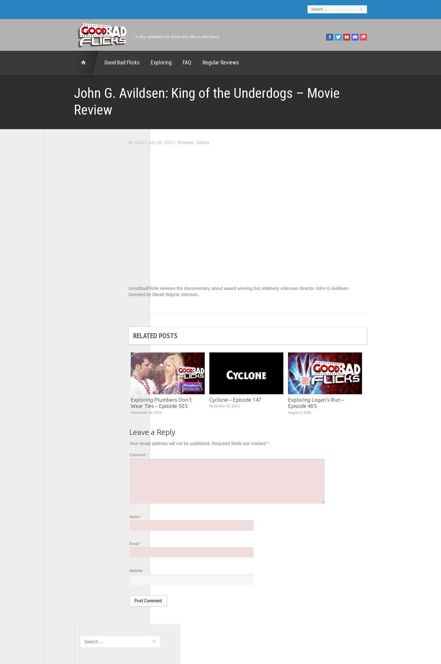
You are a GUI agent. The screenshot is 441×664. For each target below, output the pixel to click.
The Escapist (63, 294)
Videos (233, 125)
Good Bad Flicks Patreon (74, 259)
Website (166, 559)
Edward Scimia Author (71, 234)
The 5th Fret (62, 276)
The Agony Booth (67, 285)
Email (165, 531)
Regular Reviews (190, 62)
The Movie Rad (65, 302)
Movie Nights (63, 268)
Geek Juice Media (67, 251)
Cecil (169, 125)
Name (165, 504)
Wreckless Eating (67, 328)
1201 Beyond (63, 225)
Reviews (215, 125)
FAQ (157, 62)
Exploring (131, 62)
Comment (168, 439)
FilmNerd (59, 242)
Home (56, 62)
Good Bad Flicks (92, 62)
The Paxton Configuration (75, 311)
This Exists (61, 319)
